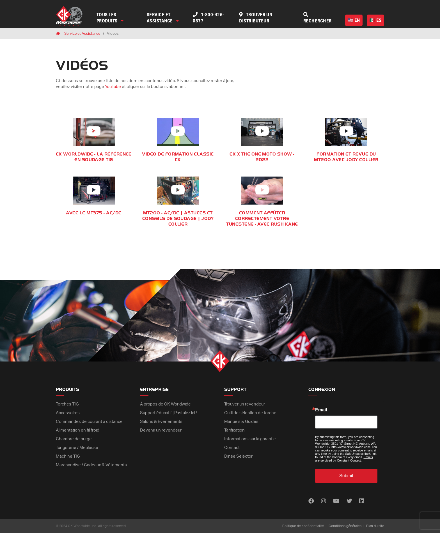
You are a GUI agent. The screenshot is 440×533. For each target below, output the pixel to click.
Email (321, 410)
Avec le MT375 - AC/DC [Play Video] (93, 212)
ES (376, 20)
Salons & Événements (161, 422)
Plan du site (375, 526)
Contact (232, 448)
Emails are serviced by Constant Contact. (344, 458)
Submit (346, 475)
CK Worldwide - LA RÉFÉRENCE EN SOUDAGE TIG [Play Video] (94, 157)
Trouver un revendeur (244, 404)
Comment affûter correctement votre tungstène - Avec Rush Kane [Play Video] (262, 218)
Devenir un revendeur (161, 430)
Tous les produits (110, 17)
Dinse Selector (238, 456)
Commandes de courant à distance (89, 422)
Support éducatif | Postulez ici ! (168, 413)
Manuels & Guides (241, 422)
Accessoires (68, 413)
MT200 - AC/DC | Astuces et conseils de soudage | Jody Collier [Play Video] (178, 218)
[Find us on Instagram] (323, 501)
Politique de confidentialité (303, 526)
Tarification (234, 430)
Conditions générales (345, 526)
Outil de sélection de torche (250, 413)
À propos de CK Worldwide (165, 404)
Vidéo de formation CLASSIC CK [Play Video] (178, 157)
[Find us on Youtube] (336, 501)
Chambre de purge (74, 439)
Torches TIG (67, 404)
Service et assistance (163, 17)
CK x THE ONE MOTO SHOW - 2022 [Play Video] (262, 157)
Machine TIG (68, 456)
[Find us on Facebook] (311, 501)
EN (354, 20)
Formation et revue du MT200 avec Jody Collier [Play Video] (346, 157)
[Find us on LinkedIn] (361, 501)
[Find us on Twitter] (349, 501)
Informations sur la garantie (250, 439)
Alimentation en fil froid (77, 430)
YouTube (113, 87)
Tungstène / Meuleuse (77, 448)
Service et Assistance (82, 34)
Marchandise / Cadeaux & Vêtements (91, 465)
